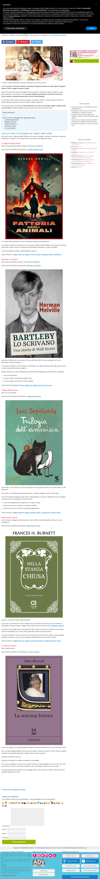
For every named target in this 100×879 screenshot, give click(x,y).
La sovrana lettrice (10, 128)
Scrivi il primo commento (58, 35)
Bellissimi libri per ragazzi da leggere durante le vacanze (32, 385)
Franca (79, 146)
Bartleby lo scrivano (10, 122)
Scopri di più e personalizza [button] (15, 28)
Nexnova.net (83, 848)
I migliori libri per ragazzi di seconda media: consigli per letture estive (36, 641)
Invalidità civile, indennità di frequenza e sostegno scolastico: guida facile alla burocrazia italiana (85, 116)
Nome (4, 829)
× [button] (96, 5)
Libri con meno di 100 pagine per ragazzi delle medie (19, 117)
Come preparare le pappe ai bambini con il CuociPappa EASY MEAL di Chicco (87, 52)
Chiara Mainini (24, 35)
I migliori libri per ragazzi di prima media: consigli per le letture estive (36, 512)
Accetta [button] (91, 28)
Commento (6, 826)
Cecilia (80, 167)
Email (4, 833)
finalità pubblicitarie (14, 16)
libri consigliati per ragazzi (16, 789)
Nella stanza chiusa (10, 126)
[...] (85, 57)
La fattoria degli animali (11, 120)
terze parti (33, 12)
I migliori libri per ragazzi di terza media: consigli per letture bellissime (36, 254)
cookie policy (65, 10)
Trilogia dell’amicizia (11, 124)
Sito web (5, 837)
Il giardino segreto (57, 626)
